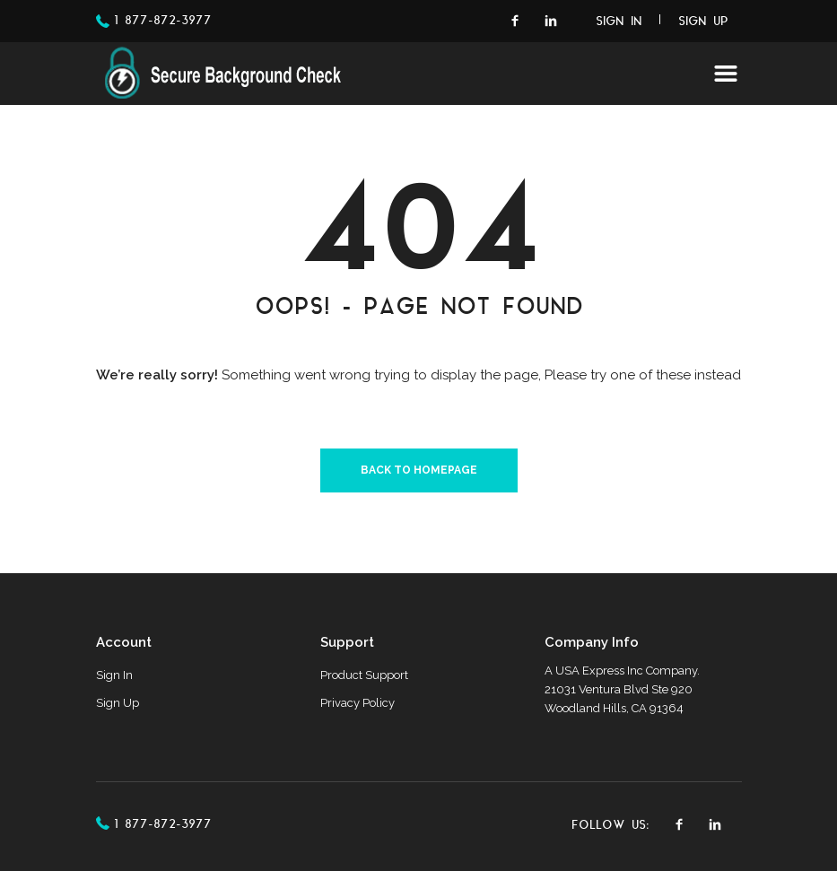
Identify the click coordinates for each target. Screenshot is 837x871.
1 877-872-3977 (163, 21)
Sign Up (703, 22)
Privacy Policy (357, 703)
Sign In (619, 22)
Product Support (364, 675)
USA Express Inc (599, 670)
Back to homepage (419, 470)
